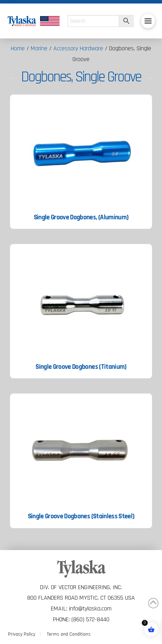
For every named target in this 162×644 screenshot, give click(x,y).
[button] (148, 21)
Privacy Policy (21, 634)
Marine (39, 48)
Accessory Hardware (78, 48)
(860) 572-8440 (90, 619)
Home (18, 48)
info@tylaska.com (90, 609)
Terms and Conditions (69, 634)
